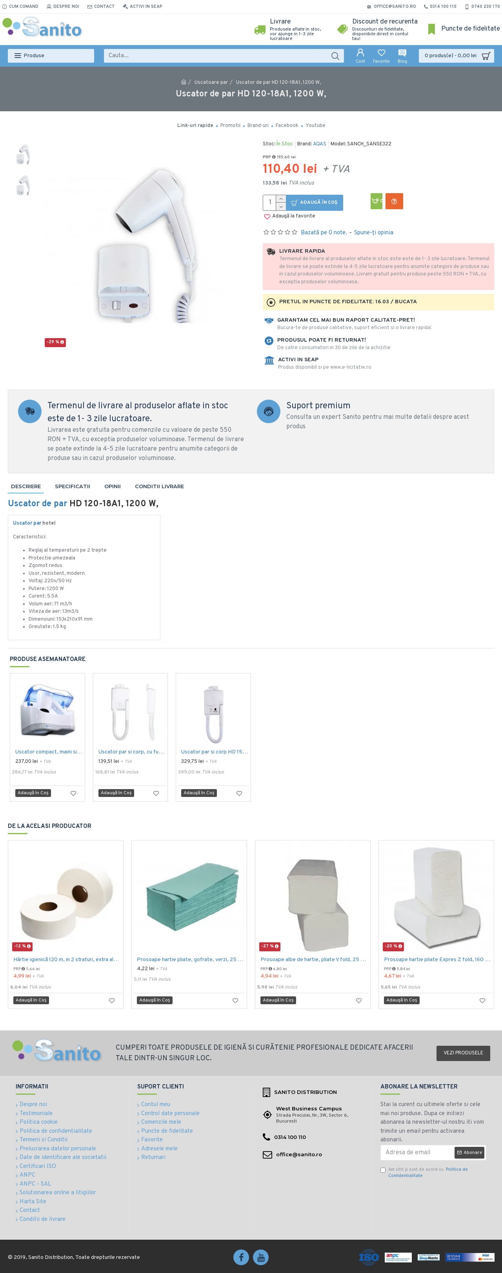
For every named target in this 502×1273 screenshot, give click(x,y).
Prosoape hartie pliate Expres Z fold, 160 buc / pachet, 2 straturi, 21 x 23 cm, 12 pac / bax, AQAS (438, 959)
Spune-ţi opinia (373, 233)
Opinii (112, 486)
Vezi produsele (463, 1053)
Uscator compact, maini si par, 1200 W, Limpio (49, 752)
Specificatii (72, 486)
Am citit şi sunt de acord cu (424, 1173)
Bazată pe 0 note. (324, 233)
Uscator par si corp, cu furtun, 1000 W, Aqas (132, 752)
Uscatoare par (211, 83)
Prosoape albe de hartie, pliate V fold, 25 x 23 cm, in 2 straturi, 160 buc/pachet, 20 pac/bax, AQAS (314, 959)
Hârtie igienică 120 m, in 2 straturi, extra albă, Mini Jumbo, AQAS (67, 959)
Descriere (26, 486)
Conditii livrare (159, 486)
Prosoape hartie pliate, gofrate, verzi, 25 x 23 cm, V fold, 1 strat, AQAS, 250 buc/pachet (191, 959)
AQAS (319, 144)
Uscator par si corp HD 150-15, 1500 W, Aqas (215, 752)
